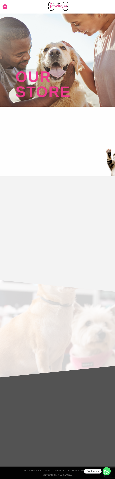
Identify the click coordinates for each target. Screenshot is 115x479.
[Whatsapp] (107, 471)
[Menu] (5, 6)
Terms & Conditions (81, 471)
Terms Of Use (61, 471)
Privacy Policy (44, 471)
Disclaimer (29, 471)
